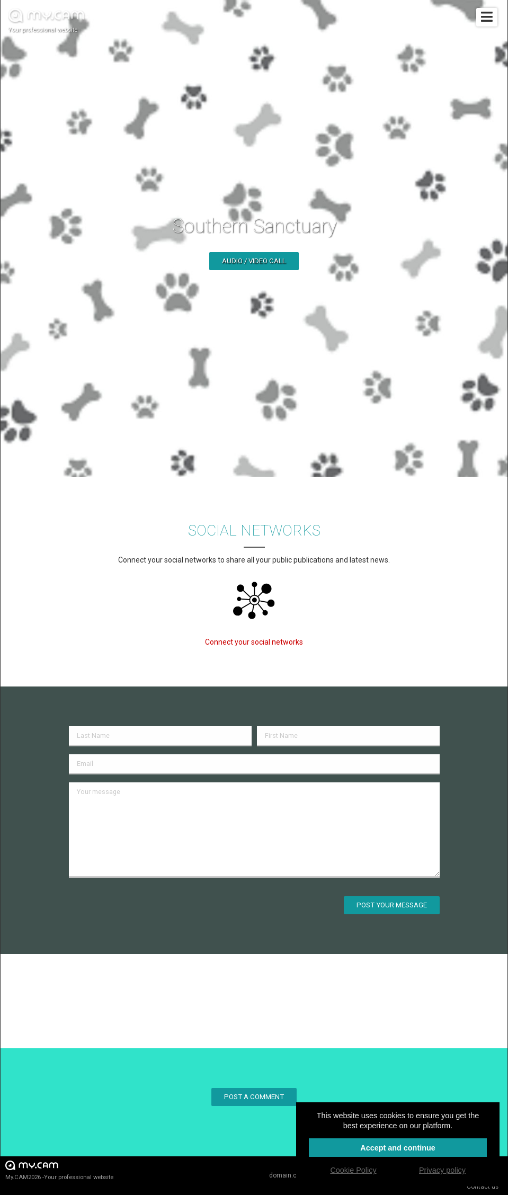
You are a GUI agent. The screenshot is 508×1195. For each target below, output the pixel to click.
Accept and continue (397, 1148)
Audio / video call (254, 261)
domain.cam (287, 1175)
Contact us (482, 1186)
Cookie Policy (353, 1170)
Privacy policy (442, 1170)
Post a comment (254, 1097)
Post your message (392, 905)
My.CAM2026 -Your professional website (59, 1170)
